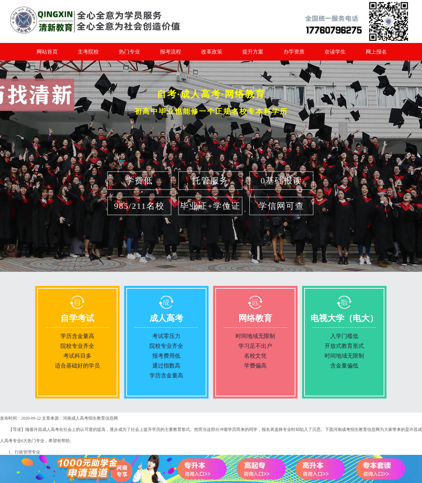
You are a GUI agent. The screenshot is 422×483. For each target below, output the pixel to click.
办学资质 (294, 52)
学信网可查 (281, 206)
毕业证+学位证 (210, 206)
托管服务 (210, 180)
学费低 (139, 180)
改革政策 (211, 52)
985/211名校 (139, 206)
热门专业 (129, 52)
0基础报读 (281, 180)
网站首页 (47, 52)
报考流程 (170, 52)
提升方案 (252, 52)
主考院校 (88, 52)
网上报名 (376, 52)
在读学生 (335, 52)
